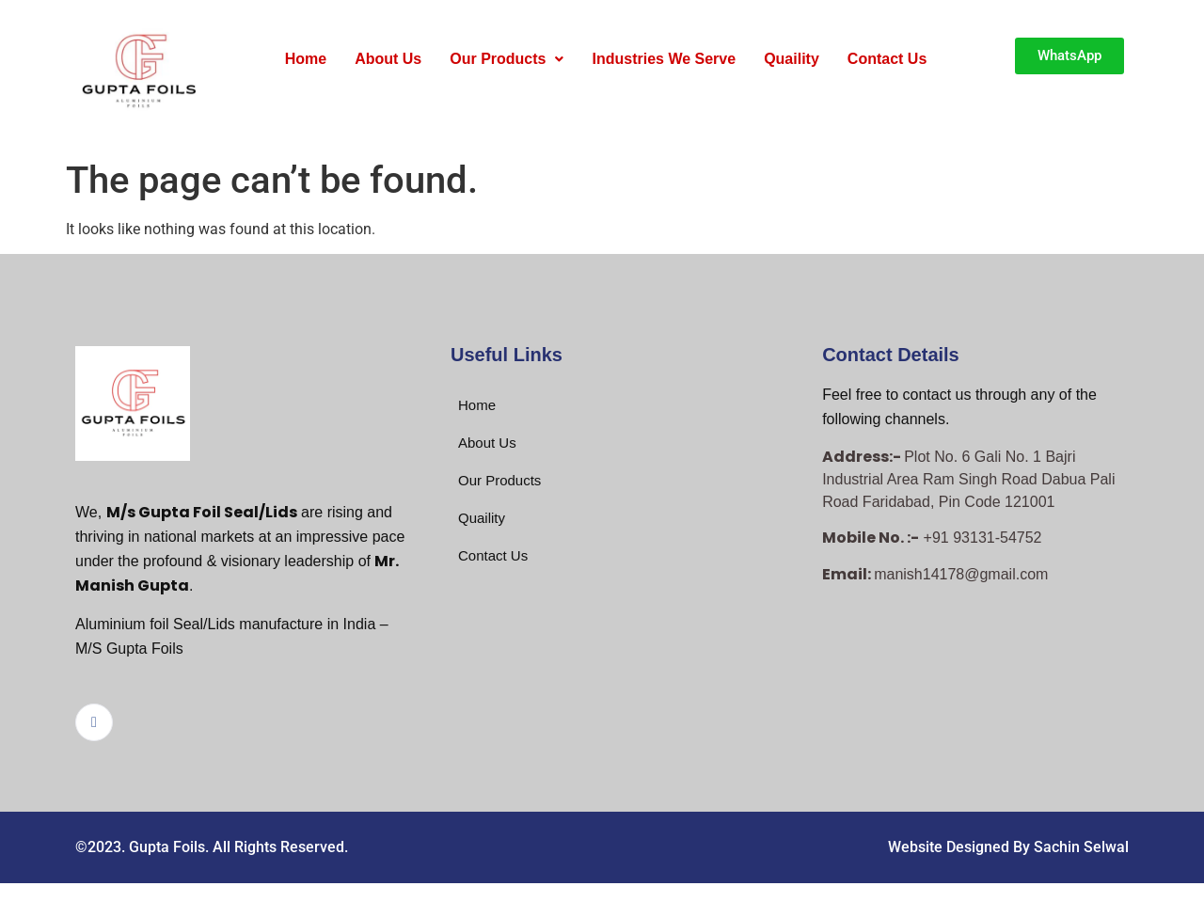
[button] (507, 59)
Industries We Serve (664, 59)
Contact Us (887, 59)
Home (305, 59)
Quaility (791, 59)
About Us (388, 59)
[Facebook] (94, 722)
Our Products (506, 59)
